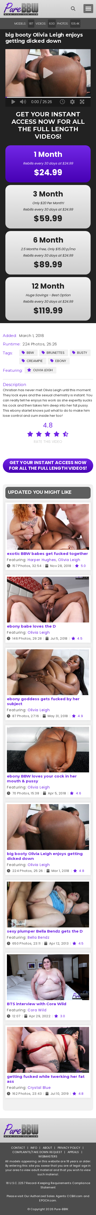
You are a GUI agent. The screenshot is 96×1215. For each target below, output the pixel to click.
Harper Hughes (42, 559)
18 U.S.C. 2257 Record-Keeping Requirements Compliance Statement (48, 1185)
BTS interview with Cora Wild (36, 1003)
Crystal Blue (39, 1087)
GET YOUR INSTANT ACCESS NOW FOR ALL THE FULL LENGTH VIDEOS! (48, 465)
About (47, 1148)
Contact (18, 1148)
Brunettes (53, 352)
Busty (79, 352)
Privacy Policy (69, 1148)
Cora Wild (37, 1010)
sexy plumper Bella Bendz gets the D (45, 931)
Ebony (58, 360)
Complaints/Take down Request (37, 1152)
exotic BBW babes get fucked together (47, 553)
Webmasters (47, 1156)
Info (33, 1148)
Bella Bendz (39, 937)
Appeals (73, 1152)
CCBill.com (74, 1196)
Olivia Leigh (40, 370)
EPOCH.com (47, 1200)
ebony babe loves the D (31, 626)
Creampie (32, 360)
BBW (28, 352)
